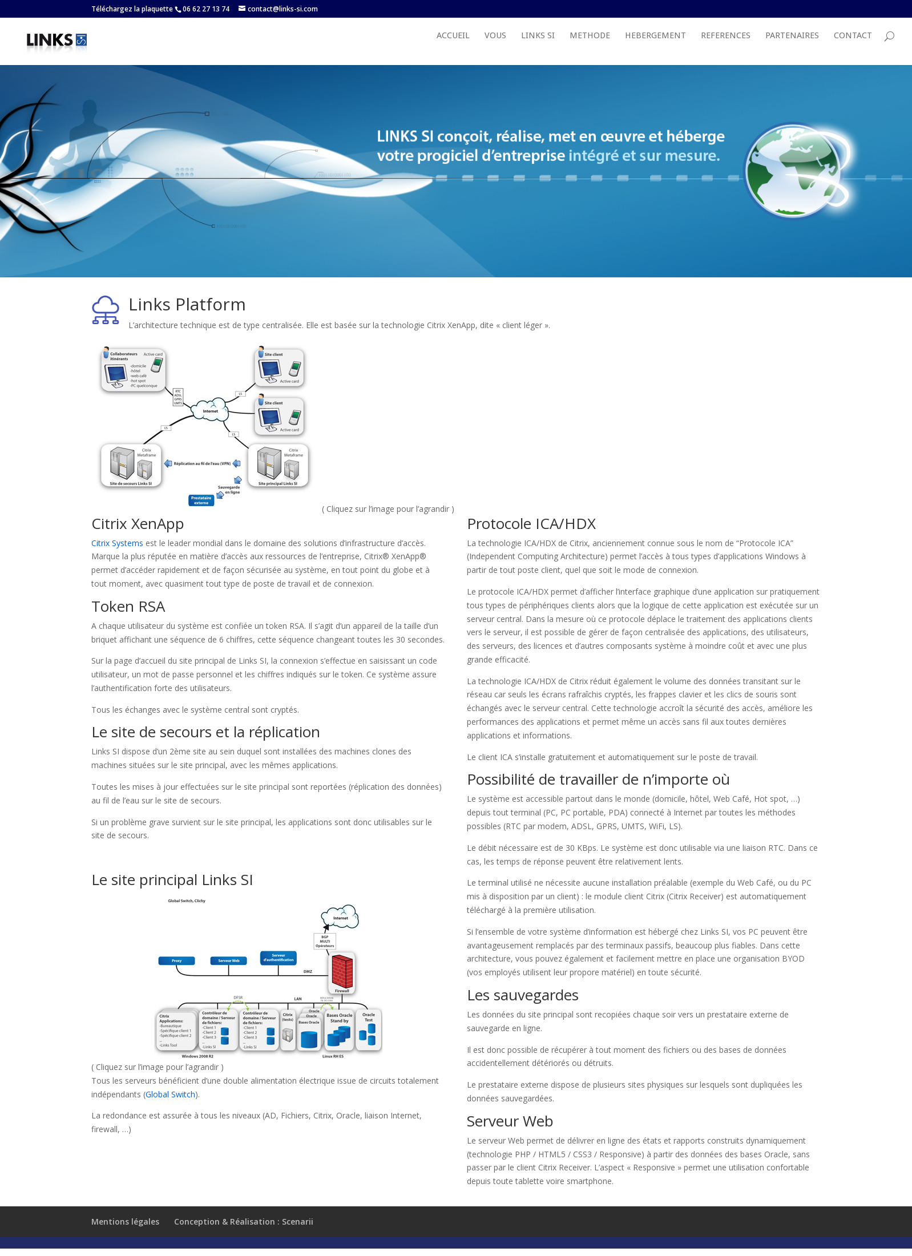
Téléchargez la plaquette (132, 9)
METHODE (590, 47)
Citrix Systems (117, 555)
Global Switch (170, 1106)
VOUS (495, 47)
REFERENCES (725, 47)
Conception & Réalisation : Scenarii (243, 1233)
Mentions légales (125, 1233)
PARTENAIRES (792, 47)
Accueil (453, 47)
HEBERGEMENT (655, 47)
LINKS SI (538, 47)
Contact (853, 47)
